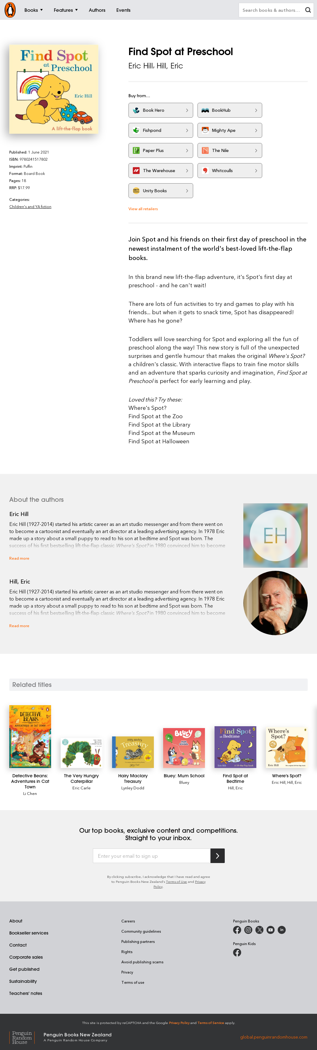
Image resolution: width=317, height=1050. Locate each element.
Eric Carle (81, 788)
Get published (24, 969)
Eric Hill (140, 65)
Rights (126, 951)
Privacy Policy (179, 1022)
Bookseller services (28, 933)
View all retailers (143, 208)
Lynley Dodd (132, 788)
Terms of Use (176, 881)
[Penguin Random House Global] (26, 1036)
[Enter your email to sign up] (152, 856)
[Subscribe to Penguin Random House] (218, 855)
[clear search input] (308, 10)
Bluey (184, 782)
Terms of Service (211, 1022)
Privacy (127, 972)
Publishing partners (138, 941)
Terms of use (132, 982)
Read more (19, 558)
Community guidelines (141, 931)
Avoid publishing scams (142, 962)
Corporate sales (26, 957)
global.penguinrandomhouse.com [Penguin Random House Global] (273, 1036)
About (15, 921)
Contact (18, 945)
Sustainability (23, 981)
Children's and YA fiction (30, 206)
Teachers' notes (25, 993)
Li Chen (30, 793)
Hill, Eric (170, 65)
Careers (128, 921)
